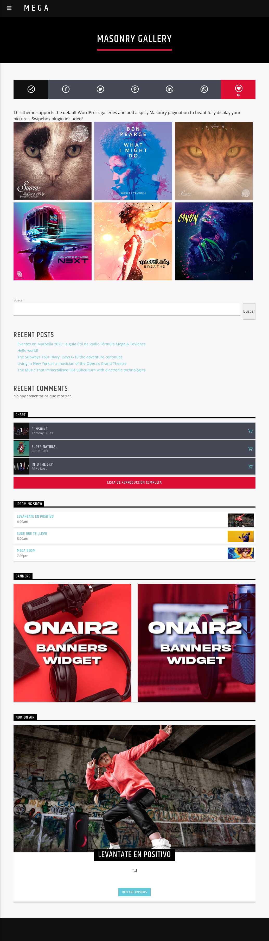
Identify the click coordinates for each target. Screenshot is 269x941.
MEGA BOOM (26, 550)
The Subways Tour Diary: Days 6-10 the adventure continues (70, 356)
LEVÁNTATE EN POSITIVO (35, 516)
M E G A (36, 8)
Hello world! (27, 350)
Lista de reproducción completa (134, 482)
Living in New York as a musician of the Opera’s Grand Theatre (71, 363)
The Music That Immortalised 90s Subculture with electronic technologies (81, 369)
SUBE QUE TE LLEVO (32, 533)
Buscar (19, 300)
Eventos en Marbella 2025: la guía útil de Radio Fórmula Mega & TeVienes (81, 343)
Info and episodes (134, 892)
